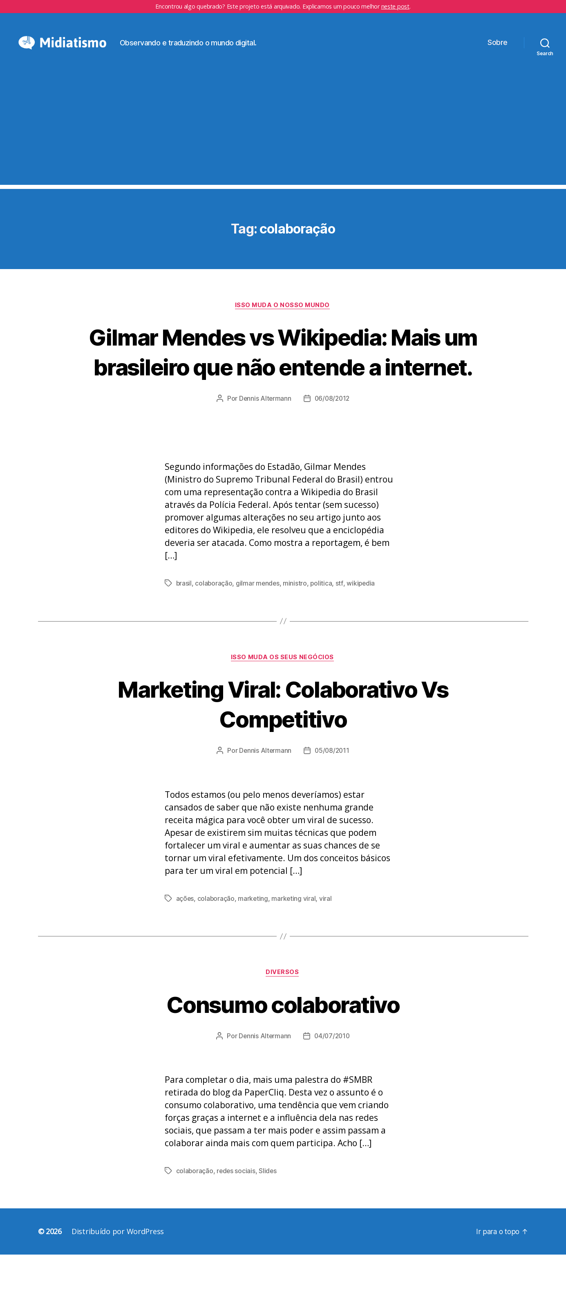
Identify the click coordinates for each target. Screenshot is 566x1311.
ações (185, 954)
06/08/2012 (332, 454)
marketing (254, 954)
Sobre (498, 55)
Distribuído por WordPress (118, 1288)
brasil (184, 639)
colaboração (214, 639)
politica (323, 639)
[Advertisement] (283, 152)
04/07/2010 (332, 1092)
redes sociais (237, 1227)
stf (341, 639)
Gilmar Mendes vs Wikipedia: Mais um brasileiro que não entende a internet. (283, 391)
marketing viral (295, 954)
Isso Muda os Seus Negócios (283, 713)
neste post (395, 6)
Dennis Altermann (264, 454)
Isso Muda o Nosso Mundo (283, 330)
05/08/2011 (332, 806)
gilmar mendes (259, 639)
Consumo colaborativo (283, 1059)
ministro (297, 639)
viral (328, 954)
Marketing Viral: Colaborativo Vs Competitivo (283, 759)
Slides (269, 1227)
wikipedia (363, 639)
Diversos (283, 1028)
